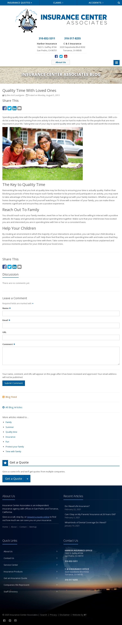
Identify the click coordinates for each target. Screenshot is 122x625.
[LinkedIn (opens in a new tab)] (14, 108)
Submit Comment (14, 383)
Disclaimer (65, 614)
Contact (23, 526)
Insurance (10, 436)
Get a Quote (13, 479)
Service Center (30, 564)
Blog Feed (9, 396)
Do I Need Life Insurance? (91, 508)
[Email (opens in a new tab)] (19, 108)
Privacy (53, 614)
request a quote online (38, 516)
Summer (10, 427)
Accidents (96, 2)
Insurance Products (30, 571)
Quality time (11, 431)
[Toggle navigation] (116, 62)
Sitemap (33, 526)
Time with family (13, 451)
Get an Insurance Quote (30, 578)
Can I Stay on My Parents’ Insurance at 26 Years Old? (91, 516)
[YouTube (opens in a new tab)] (65, 56)
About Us (61, 62)
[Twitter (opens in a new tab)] (61, 56)
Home (5, 526)
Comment (8, 344)
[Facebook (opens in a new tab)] (56, 56)
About (14, 526)
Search (43, 614)
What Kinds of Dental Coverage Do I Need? (91, 524)
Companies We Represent (30, 584)
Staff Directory (30, 591)
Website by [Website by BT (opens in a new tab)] (79, 614)
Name (6, 308)
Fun (7, 441)
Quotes (19, 2)
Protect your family (15, 446)
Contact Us (30, 558)
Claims (58, 2)
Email (6, 320)
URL (4, 332)
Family (9, 422)
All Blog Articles (12, 407)
